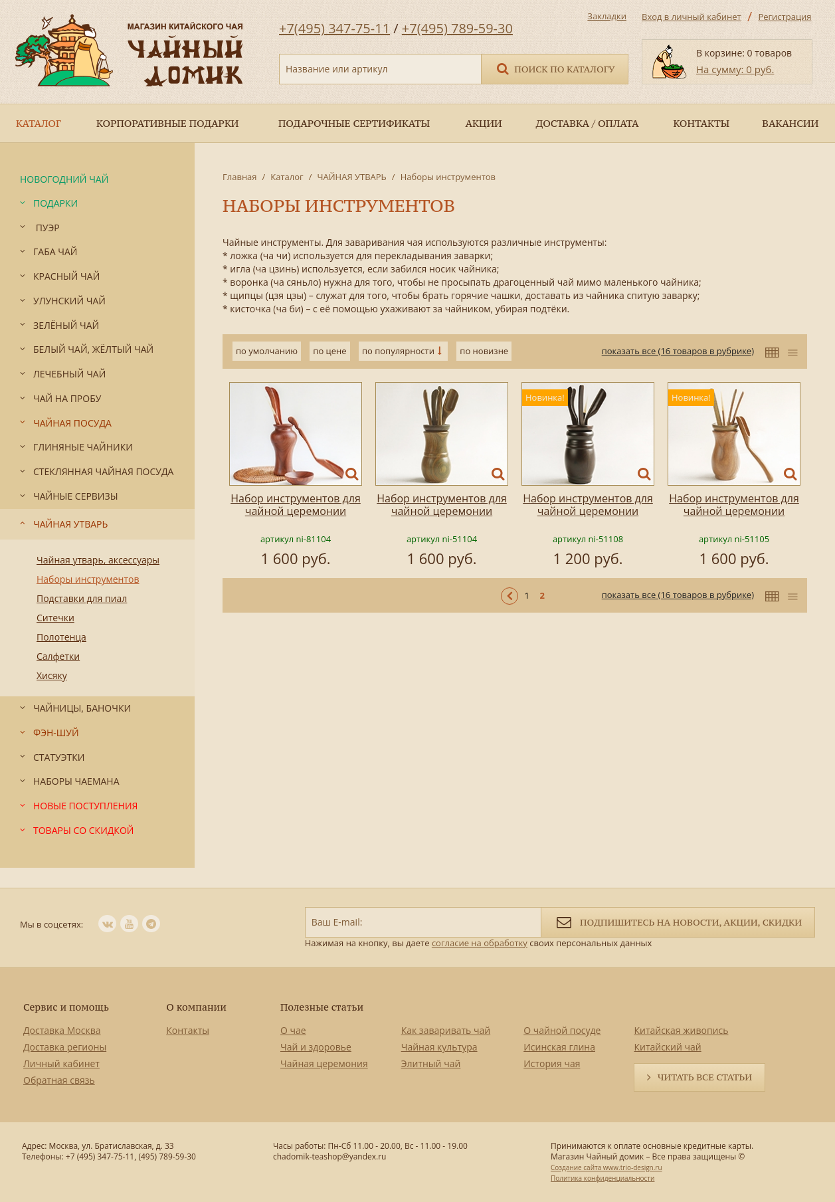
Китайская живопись (681, 1030)
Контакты (187, 1030)
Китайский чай (667, 1047)
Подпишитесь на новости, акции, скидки (678, 921)
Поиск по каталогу (554, 68)
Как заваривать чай (446, 1030)
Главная (240, 177)
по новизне (484, 351)
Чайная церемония (324, 1063)
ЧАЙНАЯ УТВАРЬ (351, 177)
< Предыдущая (509, 596)
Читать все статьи (705, 1077)
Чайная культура (439, 1047)
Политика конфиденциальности (602, 1178)
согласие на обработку (479, 943)
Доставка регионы (64, 1047)
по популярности (398, 351)
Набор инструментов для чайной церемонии (296, 504)
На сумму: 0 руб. (735, 69)
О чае (293, 1030)
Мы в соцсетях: (51, 924)
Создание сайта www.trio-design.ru (606, 1167)
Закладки (606, 16)
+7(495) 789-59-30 (457, 28)
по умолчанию (267, 351)
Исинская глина (559, 1047)
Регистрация (784, 17)
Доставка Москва (62, 1030)
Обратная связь (59, 1080)
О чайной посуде (562, 1030)
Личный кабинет (61, 1063)
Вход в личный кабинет (691, 17)
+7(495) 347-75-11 (334, 28)
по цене (329, 351)
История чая (551, 1063)
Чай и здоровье (315, 1047)
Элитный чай (431, 1063)
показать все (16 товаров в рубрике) (678, 351)
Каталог (286, 177)
